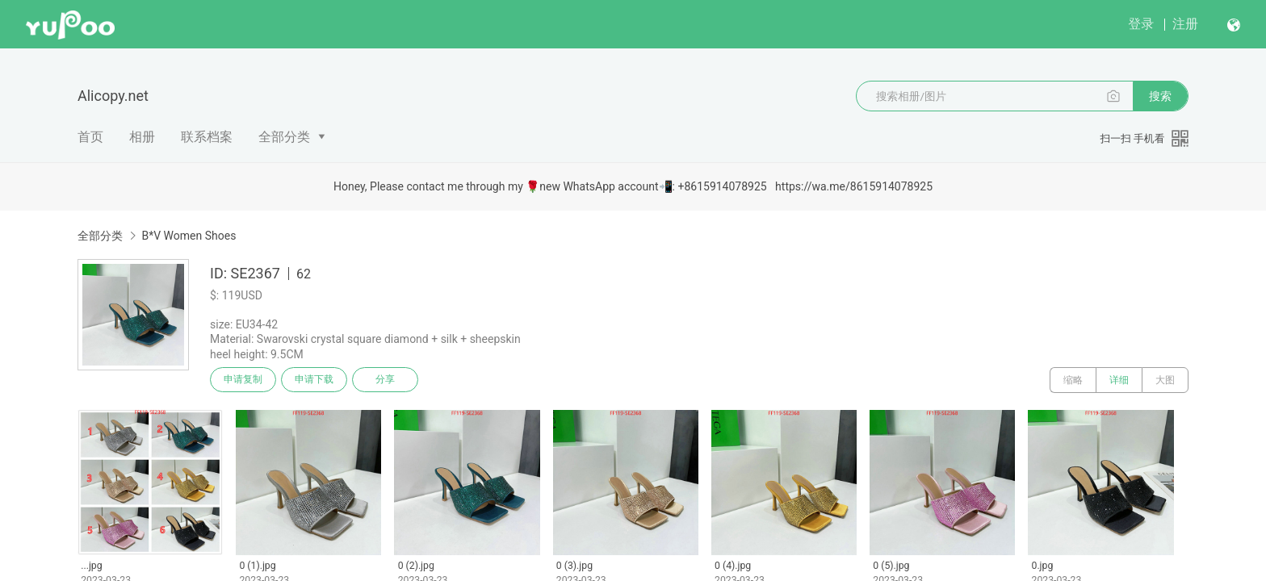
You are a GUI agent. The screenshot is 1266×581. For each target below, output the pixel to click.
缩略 (1073, 380)
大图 (1165, 380)
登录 (1141, 23)
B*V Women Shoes (188, 235)
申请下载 (316, 380)
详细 (1119, 380)
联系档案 (207, 136)
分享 (389, 380)
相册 (142, 136)
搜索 (1160, 96)
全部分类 (284, 136)
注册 (1185, 23)
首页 (90, 136)
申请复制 (243, 380)
